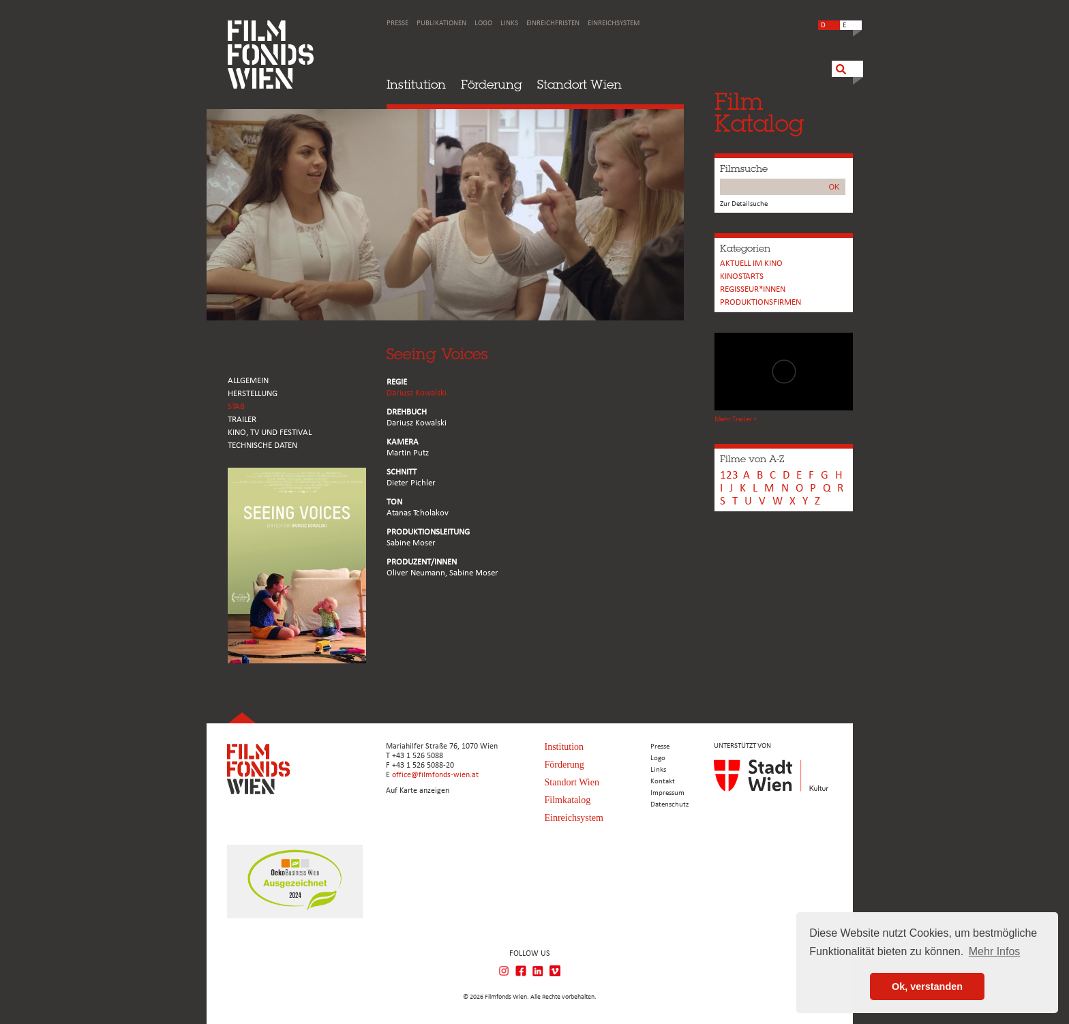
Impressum (667, 793)
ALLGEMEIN (248, 380)
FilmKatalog (759, 112)
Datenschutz (669, 805)
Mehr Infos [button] (995, 951)
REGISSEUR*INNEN (752, 289)
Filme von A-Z (752, 459)
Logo (483, 23)
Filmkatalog (568, 800)
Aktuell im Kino (751, 263)
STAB (236, 406)
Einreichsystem (613, 23)
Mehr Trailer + (735, 419)
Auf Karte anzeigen (417, 791)
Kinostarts (742, 276)
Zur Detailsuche (744, 204)
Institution (416, 84)
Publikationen (441, 23)
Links (509, 23)
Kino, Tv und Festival (270, 432)
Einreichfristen (552, 23)
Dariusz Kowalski (417, 393)
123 (729, 475)
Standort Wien (579, 84)
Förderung (491, 84)
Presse (397, 23)
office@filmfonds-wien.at (435, 775)
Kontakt (662, 781)
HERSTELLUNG (252, 393)
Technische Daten (262, 445)
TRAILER (242, 419)
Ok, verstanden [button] (927, 986)
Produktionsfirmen (760, 302)
